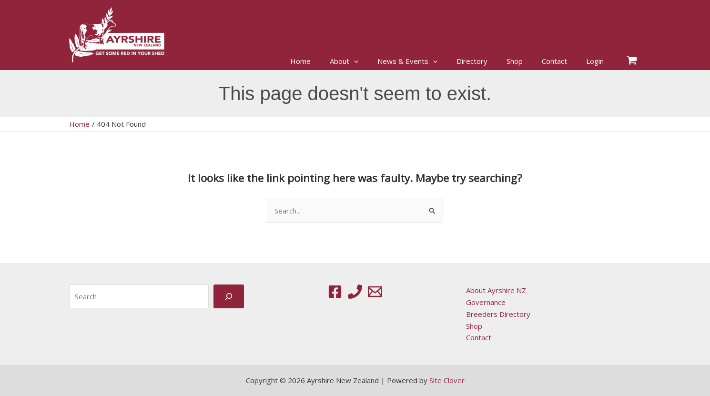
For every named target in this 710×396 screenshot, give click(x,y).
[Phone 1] (355, 291)
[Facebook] (335, 291)
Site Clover (447, 380)
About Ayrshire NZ (496, 290)
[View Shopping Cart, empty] (632, 61)
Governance (486, 302)
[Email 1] (375, 291)
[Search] (228, 296)
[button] (353, 61)
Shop (474, 326)
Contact (478, 337)
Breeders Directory (498, 314)
